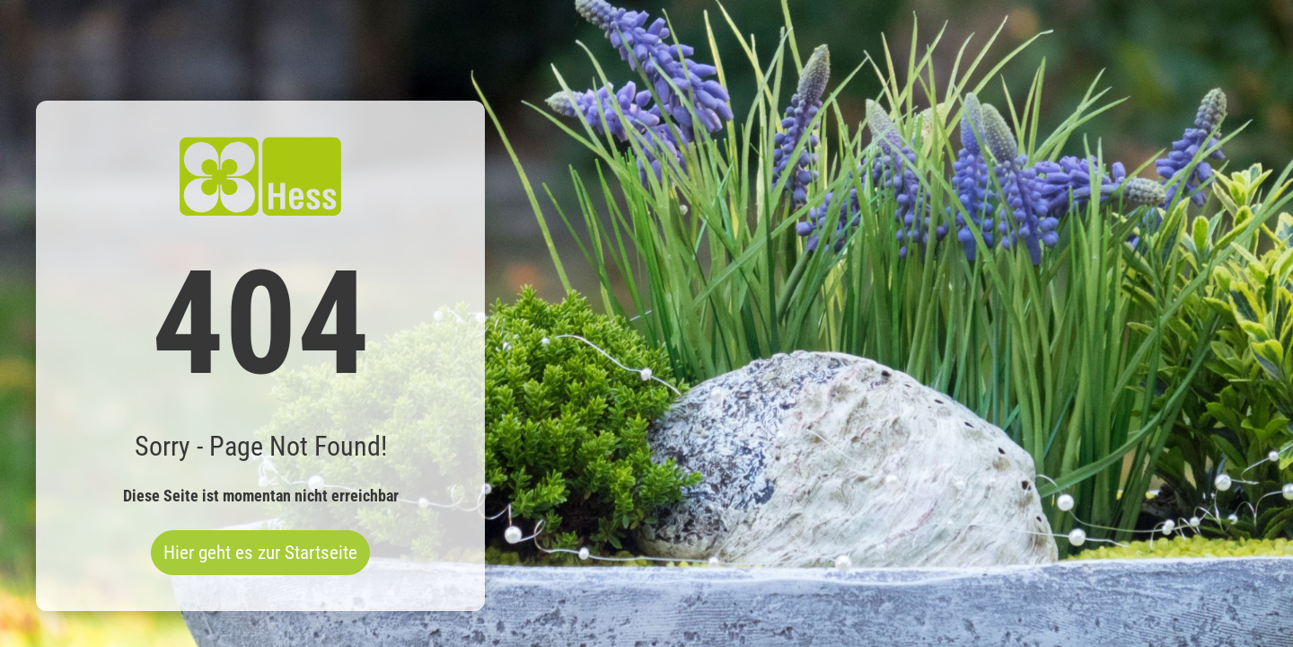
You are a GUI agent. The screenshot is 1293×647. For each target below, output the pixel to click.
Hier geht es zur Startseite (260, 552)
